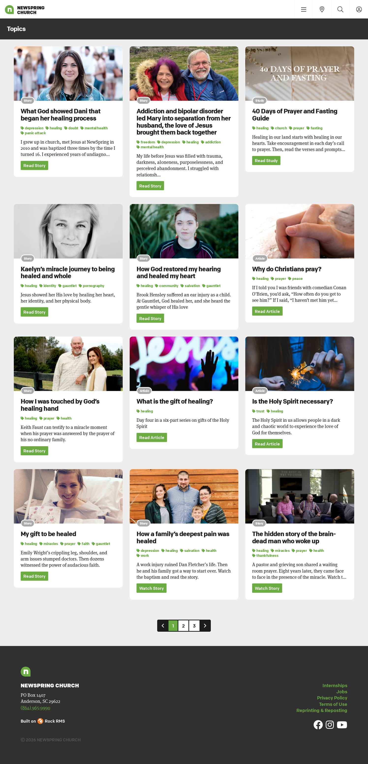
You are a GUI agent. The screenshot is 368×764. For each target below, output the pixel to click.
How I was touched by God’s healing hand (60, 405)
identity (47, 285)
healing (54, 127)
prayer (296, 127)
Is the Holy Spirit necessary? (292, 402)
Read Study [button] (266, 160)
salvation (190, 285)
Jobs (341, 692)
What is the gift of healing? (175, 402)
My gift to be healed (48, 534)
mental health (94, 127)
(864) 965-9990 (35, 708)
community (166, 285)
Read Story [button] (34, 165)
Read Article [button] (267, 311)
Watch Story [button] (151, 588)
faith (83, 543)
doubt (71, 127)
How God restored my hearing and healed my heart (179, 272)
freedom (146, 141)
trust (258, 410)
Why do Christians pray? (286, 269)
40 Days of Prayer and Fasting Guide (294, 114)
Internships (334, 685)
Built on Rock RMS (43, 721)
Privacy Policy (332, 698)
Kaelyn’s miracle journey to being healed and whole (68, 272)
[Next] (205, 626)
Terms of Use (333, 704)
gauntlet (67, 285)
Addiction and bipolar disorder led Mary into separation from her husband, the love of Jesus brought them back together (183, 121)
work (143, 555)
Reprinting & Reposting (321, 710)
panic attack (33, 132)
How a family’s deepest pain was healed (183, 537)
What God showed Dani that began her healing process (60, 114)
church (279, 127)
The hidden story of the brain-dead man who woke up (294, 537)
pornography (91, 285)
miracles (48, 543)
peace (295, 278)
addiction (211, 141)
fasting (314, 127)
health (64, 418)
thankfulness (265, 555)
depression (32, 127)
